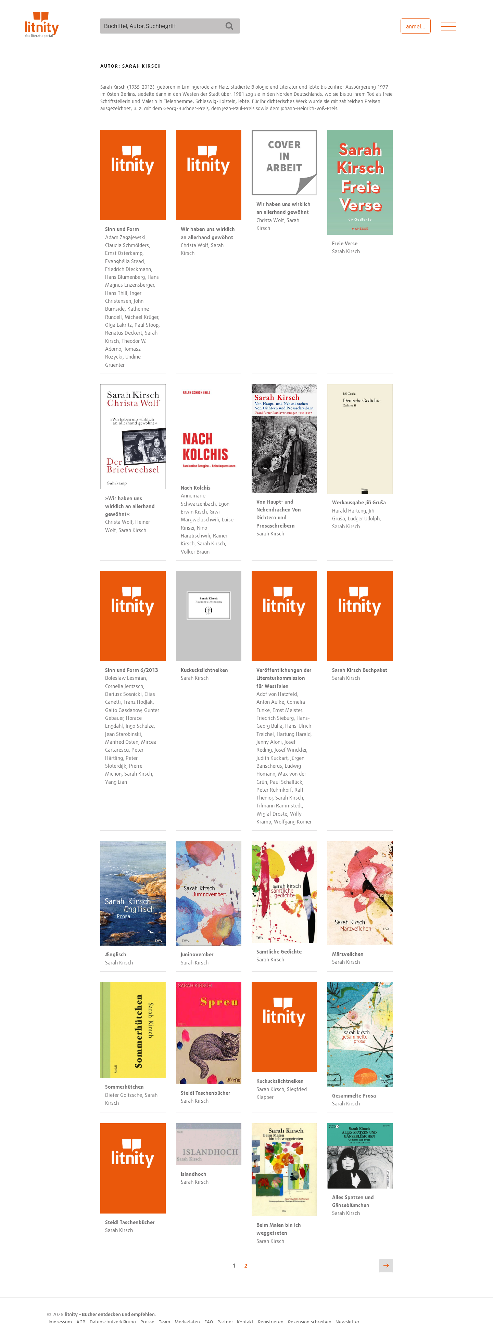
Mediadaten (187, 1307)
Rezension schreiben (309, 1307)
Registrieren (270, 1307)
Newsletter (347, 1307)
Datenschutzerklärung (113, 1307)
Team (164, 1307)
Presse (147, 1307)
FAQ (208, 1307)
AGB (81, 1307)
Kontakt (245, 1307)
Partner (225, 1307)
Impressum (60, 1307)
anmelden (418, 26)
